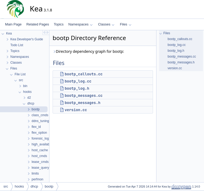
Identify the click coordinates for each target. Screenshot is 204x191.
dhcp (34, 186)
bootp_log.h (77, 88)
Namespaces (80, 24)
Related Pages (37, 24)
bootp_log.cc (78, 81)
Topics (58, 24)
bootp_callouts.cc (84, 74)
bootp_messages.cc (84, 95)
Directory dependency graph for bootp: (88, 51)
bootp (49, 186)
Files (125, 24)
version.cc (76, 109)
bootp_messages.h (82, 102)
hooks (19, 186)
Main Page (13, 24)
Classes (106, 24)
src (5, 186)
